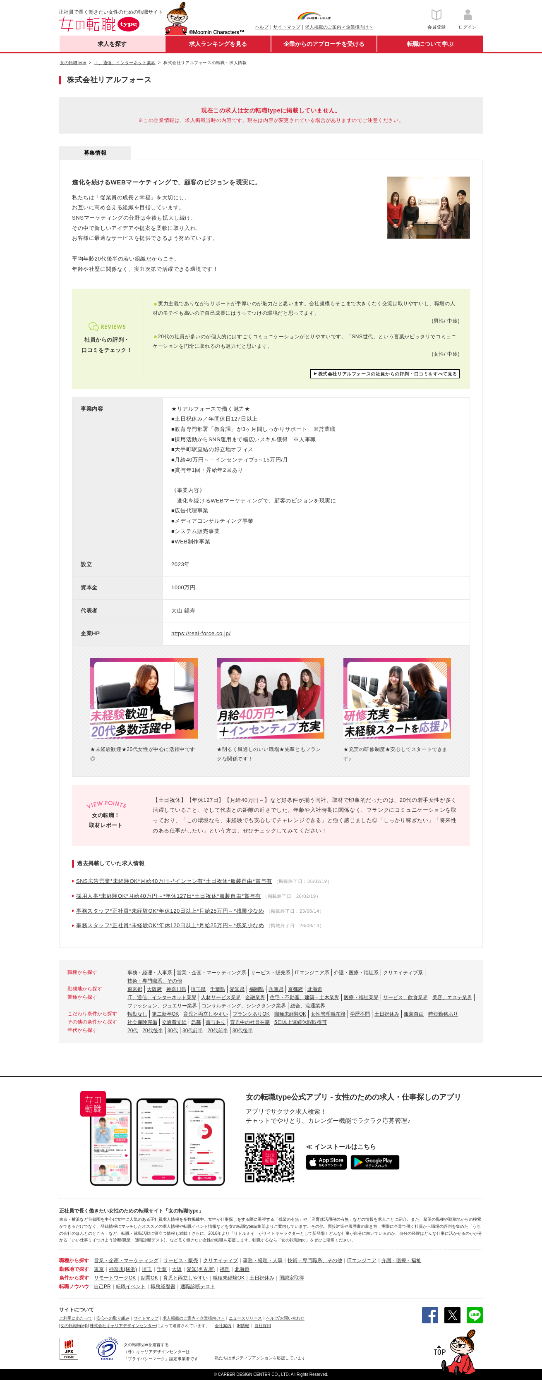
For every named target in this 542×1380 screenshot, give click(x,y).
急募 (196, 1022)
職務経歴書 (163, 1286)
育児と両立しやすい (205, 1014)
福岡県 (256, 989)
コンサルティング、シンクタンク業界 (243, 1006)
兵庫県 (276, 989)
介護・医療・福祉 (401, 1260)
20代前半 (217, 1030)
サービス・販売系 (270, 973)
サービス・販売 (180, 1260)
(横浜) (130, 1269)
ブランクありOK (251, 1014)
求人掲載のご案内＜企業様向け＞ (339, 26)
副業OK (149, 1277)
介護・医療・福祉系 (356, 973)
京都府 (295, 989)
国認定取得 (291, 1277)
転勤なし (137, 1014)
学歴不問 (360, 1014)
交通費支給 (174, 1022)
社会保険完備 (142, 1022)
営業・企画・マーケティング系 (211, 973)
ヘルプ (262, 26)
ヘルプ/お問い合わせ (285, 1318)
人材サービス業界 (221, 997)
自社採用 (262, 1325)
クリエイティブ (220, 1260)
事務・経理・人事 (263, 1260)
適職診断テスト (197, 1286)
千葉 (162, 1269)
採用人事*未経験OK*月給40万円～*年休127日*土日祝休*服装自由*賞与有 (168, 896)
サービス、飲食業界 (405, 997)
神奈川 (116, 1269)
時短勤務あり (443, 1014)
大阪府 (154, 989)
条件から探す (74, 1277)
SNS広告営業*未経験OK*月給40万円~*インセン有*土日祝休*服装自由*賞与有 (174, 881)
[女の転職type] (72, 1325)
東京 (99, 1269)
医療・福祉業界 (361, 997)
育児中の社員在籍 (250, 1022)
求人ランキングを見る (218, 44)
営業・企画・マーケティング (126, 1260)
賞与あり (215, 1022)
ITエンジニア (362, 1260)
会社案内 (223, 1325)
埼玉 (147, 1269)
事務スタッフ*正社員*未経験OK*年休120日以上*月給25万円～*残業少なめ (170, 911)
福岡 (225, 1269)
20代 (132, 1030)
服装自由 (414, 1014)
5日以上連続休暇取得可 (300, 1022)
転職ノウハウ (74, 1286)
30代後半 (243, 1030)
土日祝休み (386, 1014)
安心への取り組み (113, 1318)
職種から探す (74, 1260)
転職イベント (131, 1286)
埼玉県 (198, 989)
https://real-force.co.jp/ (201, 633)
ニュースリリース (245, 1318)
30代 (173, 1030)
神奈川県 (176, 989)
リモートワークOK (115, 1277)
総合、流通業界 (307, 1006)
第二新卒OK (165, 1014)
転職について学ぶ (430, 44)
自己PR (102, 1286)
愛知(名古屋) (201, 1269)
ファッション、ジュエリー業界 (162, 1006)
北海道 (314, 989)
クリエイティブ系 (403, 973)
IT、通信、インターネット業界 (162, 997)
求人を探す (112, 44)
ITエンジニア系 (312, 973)
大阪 (177, 1269)
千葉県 (217, 989)
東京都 (134, 989)
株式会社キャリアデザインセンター (123, 1325)
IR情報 (243, 1325)
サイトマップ (286, 26)
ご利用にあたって (75, 1318)
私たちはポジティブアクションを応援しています (260, 1358)
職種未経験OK (290, 1014)
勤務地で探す (74, 1269)
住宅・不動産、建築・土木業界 (304, 997)
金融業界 (255, 997)
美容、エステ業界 (452, 997)
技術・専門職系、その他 (154, 981)
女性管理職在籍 (328, 1014)
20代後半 (152, 1030)
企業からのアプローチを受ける (324, 44)
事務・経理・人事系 (149, 973)
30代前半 (192, 1030)
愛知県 (237, 989)
